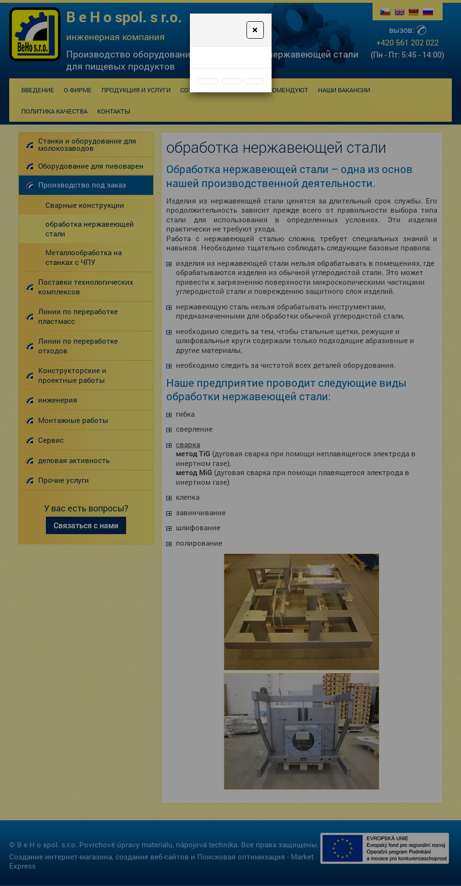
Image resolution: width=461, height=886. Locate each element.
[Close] (254, 30)
